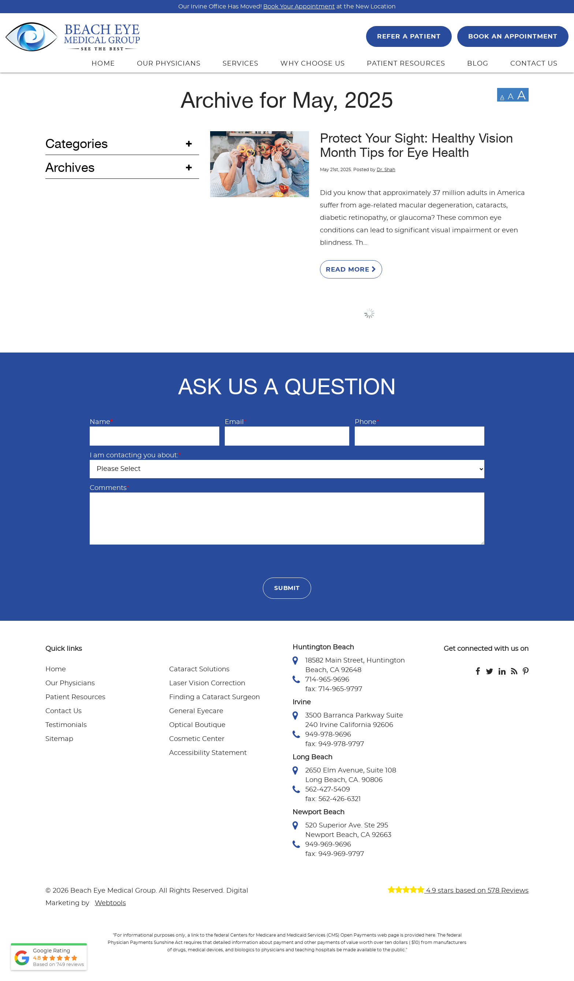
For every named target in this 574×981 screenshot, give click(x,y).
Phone (367, 422)
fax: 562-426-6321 (333, 799)
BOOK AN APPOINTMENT (513, 36)
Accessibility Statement (208, 753)
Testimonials (66, 725)
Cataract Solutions (199, 669)
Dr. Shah (386, 169)
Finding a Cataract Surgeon (214, 697)
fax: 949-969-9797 (334, 854)
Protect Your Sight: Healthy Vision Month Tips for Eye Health (416, 145)
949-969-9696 (321, 844)
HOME (103, 63)
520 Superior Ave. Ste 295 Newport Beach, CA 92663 (341, 829)
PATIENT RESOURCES (406, 63)
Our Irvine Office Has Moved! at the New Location (287, 7)
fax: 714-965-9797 (333, 689)
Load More (369, 313)
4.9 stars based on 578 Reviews (458, 891)
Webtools (110, 903)
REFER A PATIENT (408, 36)
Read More (351, 269)
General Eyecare (196, 711)
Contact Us (63, 711)
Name (101, 422)
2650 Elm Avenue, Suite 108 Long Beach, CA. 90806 (344, 774)
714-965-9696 (320, 680)
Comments (109, 488)
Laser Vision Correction (207, 683)
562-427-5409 (321, 789)
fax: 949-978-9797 (334, 744)
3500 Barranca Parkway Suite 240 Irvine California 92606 (347, 720)
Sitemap (59, 739)
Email (235, 422)
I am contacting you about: (135, 455)
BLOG (477, 63)
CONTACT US (534, 63)
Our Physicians (70, 683)
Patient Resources (75, 697)
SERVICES (241, 63)
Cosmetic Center (196, 739)
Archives (70, 168)
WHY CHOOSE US (312, 63)
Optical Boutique (197, 725)
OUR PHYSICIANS (169, 63)
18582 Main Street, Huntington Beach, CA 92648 (348, 665)
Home (55, 669)
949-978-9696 (321, 735)
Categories (76, 144)
